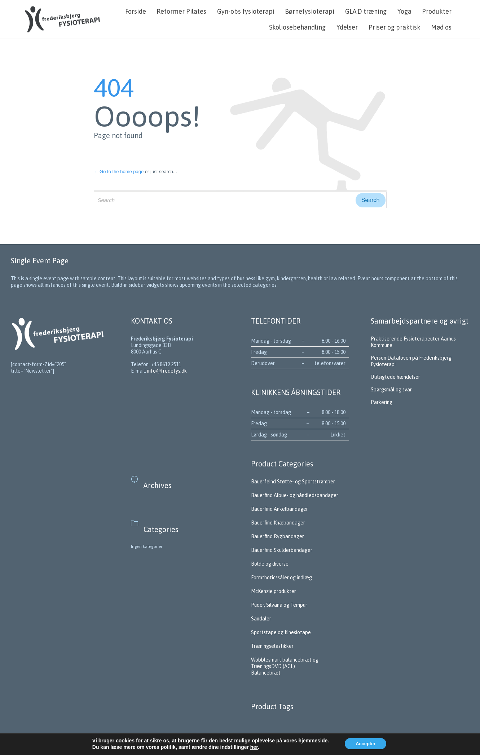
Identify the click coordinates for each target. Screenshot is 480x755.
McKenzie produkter (273, 591)
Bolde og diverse (270, 564)
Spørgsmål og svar (392, 389)
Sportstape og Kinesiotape (281, 632)
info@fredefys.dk (167, 371)
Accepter (365, 743)
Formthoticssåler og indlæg (281, 577)
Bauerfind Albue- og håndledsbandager (294, 495)
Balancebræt (266, 673)
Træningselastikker (272, 646)
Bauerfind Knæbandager (278, 523)
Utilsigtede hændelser (395, 377)
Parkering (381, 402)
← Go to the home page (119, 171)
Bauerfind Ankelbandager (279, 509)
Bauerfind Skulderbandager (281, 550)
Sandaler (261, 619)
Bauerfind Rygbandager (277, 536)
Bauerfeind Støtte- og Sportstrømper (293, 481)
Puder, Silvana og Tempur (279, 605)
